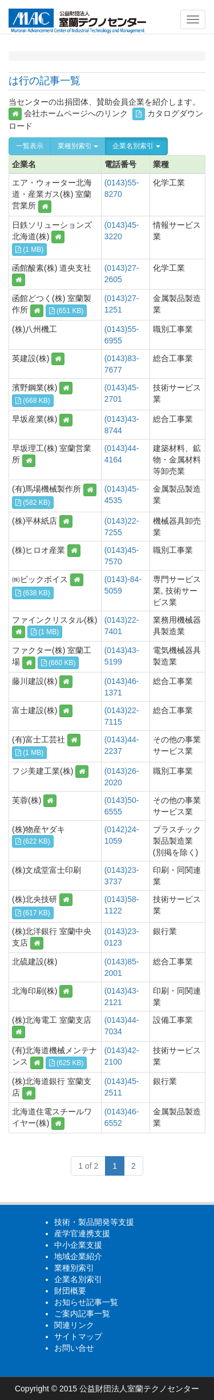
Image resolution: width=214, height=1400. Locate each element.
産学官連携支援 (82, 1233)
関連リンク (74, 1325)
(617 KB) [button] (32, 913)
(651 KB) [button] (66, 311)
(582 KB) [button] (32, 503)
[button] (44, 206)
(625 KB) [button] (66, 1063)
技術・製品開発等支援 (94, 1222)
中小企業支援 (78, 1244)
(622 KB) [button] (32, 841)
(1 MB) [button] (29, 250)
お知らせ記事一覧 (86, 1302)
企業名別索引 (136, 146)
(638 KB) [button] (32, 593)
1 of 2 (88, 1165)
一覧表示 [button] (29, 146)
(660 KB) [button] (58, 663)
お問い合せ (74, 1347)
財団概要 (70, 1290)
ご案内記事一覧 (82, 1313)
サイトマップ (78, 1336)
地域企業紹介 (78, 1256)
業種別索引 (78, 146)
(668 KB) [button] (32, 401)
